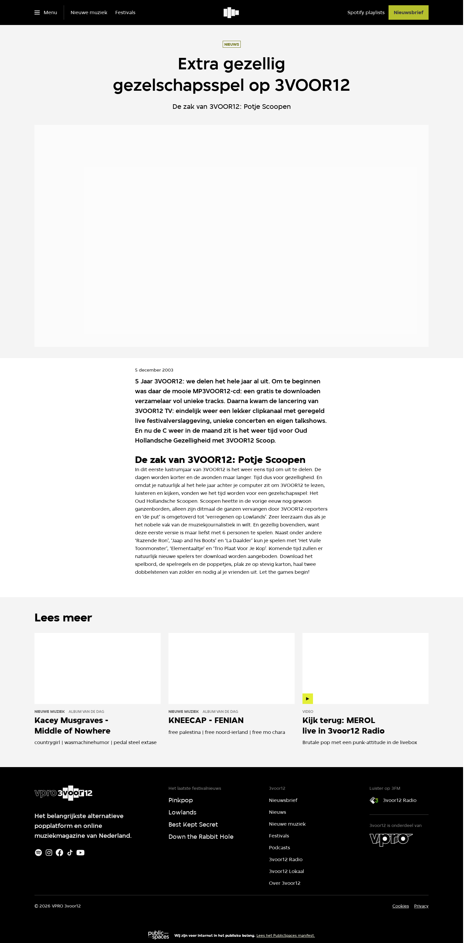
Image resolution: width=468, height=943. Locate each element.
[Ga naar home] (231, 12)
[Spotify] (38, 853)
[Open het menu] (46, 12)
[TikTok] (70, 853)
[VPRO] (391, 840)
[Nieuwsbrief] (409, 12)
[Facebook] (59, 853)
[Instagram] (49, 853)
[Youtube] (80, 853)
